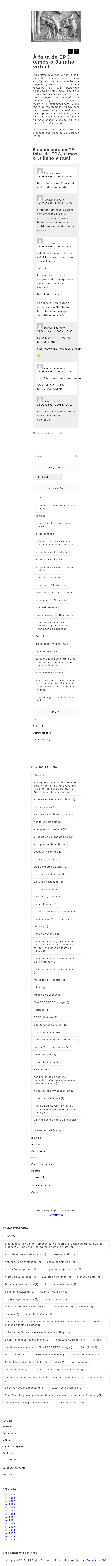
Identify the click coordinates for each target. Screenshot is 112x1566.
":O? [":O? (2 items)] (38, 497)
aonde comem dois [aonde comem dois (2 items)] (48, 822)
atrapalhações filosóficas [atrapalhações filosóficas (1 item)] (51, 552)
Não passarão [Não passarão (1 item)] (44, 615)
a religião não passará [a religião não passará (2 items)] (50, 829)
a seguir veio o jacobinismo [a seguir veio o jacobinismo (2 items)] (53, 837)
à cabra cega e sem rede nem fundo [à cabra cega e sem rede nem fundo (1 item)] (54, 699)
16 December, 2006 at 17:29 (55, 203)
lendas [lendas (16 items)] (41, 926)
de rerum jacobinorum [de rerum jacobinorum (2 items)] (50, 874)
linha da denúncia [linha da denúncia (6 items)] (47, 934)
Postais (36, 1171)
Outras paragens (41, 1164)
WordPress (56, 1214)
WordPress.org (41, 739)
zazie (47, 243)
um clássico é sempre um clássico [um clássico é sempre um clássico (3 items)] (55, 1121)
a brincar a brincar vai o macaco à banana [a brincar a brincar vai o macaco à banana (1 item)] (56, 507)
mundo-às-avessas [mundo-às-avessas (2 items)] (48, 995)
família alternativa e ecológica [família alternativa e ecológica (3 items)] (55, 911)
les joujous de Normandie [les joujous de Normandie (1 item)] (52, 600)
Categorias (38, 1151)
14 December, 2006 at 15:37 (55, 331)
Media (35, 1157)
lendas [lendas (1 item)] (71, 592)
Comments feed (42, 733)
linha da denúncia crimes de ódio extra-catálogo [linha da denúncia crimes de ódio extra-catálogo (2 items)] (55, 960)
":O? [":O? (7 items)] (39, 775)
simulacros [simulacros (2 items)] (43, 1069)
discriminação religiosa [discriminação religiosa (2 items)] (50, 896)
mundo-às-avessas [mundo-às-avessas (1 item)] (47, 607)
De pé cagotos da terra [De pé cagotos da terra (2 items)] (50, 866)
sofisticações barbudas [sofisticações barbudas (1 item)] (50, 672)
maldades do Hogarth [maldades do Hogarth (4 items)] (49, 980)
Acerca (35, 1144)
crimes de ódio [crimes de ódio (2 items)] (45, 859)
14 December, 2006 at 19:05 (55, 246)
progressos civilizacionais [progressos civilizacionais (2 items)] (52, 644)
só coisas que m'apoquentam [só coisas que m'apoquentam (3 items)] (54, 1091)
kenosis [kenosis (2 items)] (66, 919)
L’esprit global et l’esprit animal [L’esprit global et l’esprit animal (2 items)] (54, 971)
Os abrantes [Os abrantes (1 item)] (66, 615)
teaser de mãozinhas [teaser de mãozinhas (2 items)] (49, 1098)
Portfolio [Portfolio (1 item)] (41, 636)
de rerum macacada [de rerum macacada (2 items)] (48, 881)
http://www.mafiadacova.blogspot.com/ (64, 348)
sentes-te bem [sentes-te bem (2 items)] (45, 1054)
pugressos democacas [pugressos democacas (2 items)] (50, 1024)
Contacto (37, 1192)
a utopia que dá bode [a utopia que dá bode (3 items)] (49, 844)
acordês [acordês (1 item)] (41, 515)
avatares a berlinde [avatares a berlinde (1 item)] (48, 577)
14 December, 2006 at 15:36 (55, 371)
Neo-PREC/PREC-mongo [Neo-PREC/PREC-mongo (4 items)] (51, 1002)
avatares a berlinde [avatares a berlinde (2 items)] (48, 851)
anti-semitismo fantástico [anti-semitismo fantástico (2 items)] (52, 814)
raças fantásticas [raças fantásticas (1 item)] (46, 651)
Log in (36, 719)
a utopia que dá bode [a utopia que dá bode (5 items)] (49, 559)
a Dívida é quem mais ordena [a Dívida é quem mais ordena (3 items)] (54, 799)
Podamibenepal (96, 1560)
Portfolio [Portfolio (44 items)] (42, 1010)
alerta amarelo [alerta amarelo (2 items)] (45, 807)
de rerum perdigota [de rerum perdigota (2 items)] (48, 889)
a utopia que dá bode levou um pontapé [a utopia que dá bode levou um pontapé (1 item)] (55, 569)
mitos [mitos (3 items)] (39, 987)
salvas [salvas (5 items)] (40, 1047)
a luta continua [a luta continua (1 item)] (45, 534)
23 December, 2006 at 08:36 (55, 176)
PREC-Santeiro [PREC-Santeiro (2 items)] (45, 1017)
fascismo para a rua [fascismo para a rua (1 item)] (48, 592)
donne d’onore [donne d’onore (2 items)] (45, 904)
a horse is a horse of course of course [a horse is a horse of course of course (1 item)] (55, 525)
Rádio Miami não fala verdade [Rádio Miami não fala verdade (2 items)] (55, 1039)
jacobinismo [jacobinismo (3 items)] (43, 919)
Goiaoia (48, 173)
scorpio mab (51, 328)
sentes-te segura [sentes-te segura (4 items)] (47, 1062)
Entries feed (40, 726)
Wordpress (77, 1560)
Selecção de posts (42, 1185)
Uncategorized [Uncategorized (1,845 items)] (47, 1130)
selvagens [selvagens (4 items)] (61, 1047)
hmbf (47, 401)
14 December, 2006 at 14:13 (55, 405)
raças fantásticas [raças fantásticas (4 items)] (47, 1032)
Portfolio (41, 1177)
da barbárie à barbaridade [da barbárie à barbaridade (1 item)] (52, 585)
